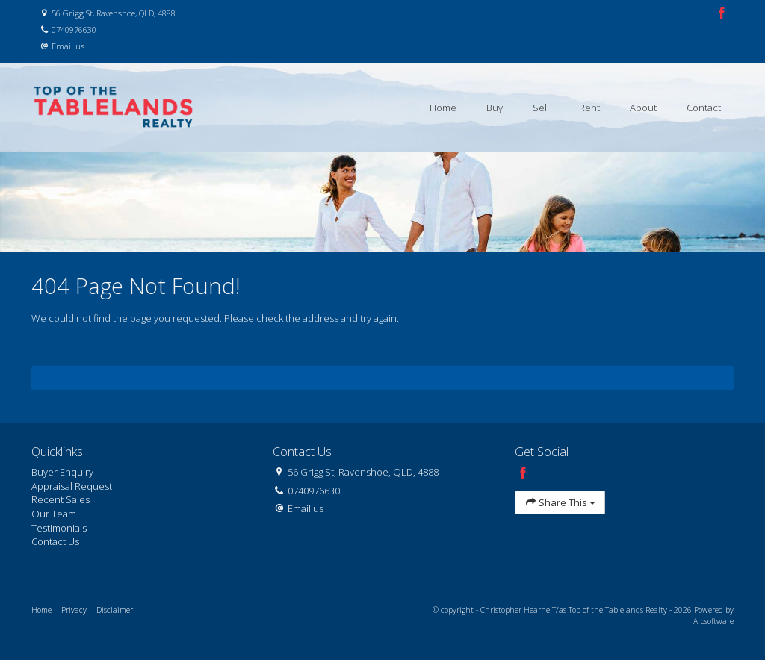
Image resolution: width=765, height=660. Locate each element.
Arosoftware (713, 621)
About (643, 107)
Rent (589, 107)
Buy (494, 107)
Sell (541, 107)
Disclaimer (114, 610)
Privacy (74, 610)
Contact (704, 107)
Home (443, 107)
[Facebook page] (721, 13)
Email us (68, 46)
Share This (560, 503)
